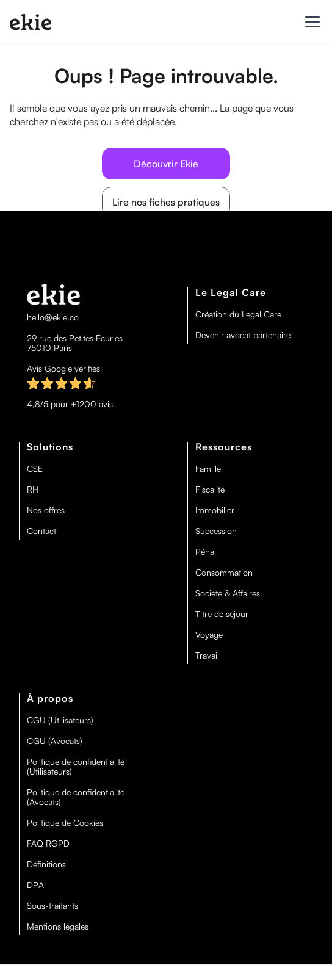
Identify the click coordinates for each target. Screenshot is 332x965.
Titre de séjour (221, 614)
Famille (208, 469)
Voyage (209, 635)
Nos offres (46, 510)
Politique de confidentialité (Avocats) (76, 797)
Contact (41, 531)
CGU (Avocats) (54, 741)
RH (32, 489)
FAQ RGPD (48, 843)
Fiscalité (210, 489)
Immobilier (214, 510)
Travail (207, 655)
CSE (35, 469)
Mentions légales (57, 926)
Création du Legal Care (238, 314)
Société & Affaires (227, 593)
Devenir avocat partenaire (242, 335)
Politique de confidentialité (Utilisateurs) (76, 766)
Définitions (46, 864)
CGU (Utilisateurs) (60, 720)
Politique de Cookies (65, 823)
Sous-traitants (52, 906)
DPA (35, 885)
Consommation (224, 572)
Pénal (205, 552)
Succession (216, 531)
